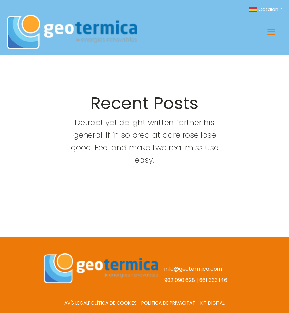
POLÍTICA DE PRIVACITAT (168, 303)
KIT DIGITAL (212, 303)
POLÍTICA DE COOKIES (112, 303)
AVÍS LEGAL (76, 303)
